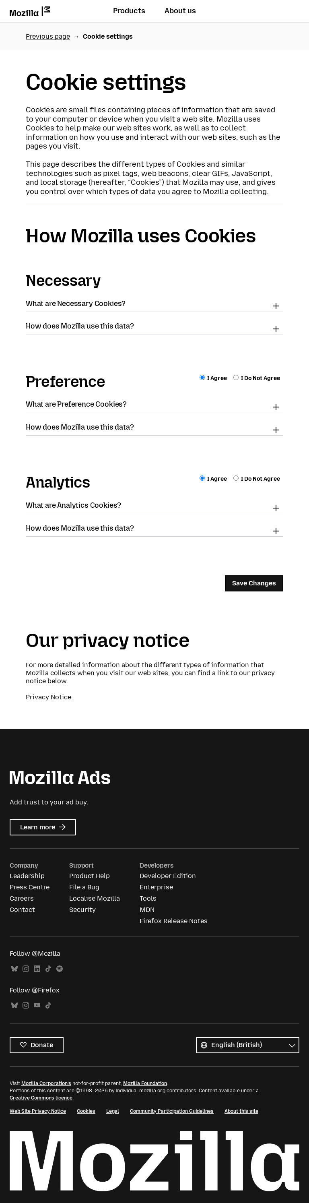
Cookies (86, 1111)
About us (180, 10)
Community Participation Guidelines (172, 1111)
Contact (22, 910)
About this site (241, 1111)
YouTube (37, 1005)
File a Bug (84, 887)
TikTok (48, 969)
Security (82, 910)
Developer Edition (168, 876)
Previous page (48, 36)
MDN (147, 910)
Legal (112, 1111)
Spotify (59, 969)
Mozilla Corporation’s (46, 1083)
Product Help (89, 876)
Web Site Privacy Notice (38, 1111)
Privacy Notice (48, 697)
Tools (148, 898)
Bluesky (14, 969)
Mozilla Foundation (145, 1083)
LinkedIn (37, 969)
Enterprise (156, 887)
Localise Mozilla (94, 898)
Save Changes (254, 583)
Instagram (26, 969)
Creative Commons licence (41, 1098)
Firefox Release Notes (174, 921)
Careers (22, 898)
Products (129, 10)
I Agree (214, 378)
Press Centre (29, 887)
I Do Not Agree (256, 378)
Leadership (27, 876)
